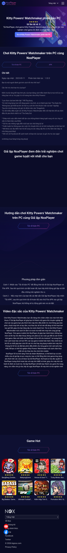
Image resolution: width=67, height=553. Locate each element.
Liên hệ (8, 532)
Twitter (8, 539)
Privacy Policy (11, 547)
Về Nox (8, 521)
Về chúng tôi (10, 525)
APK (50, 65)
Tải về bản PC (16, 65)
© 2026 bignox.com (13, 543)
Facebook (9, 536)
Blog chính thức (11, 528)
